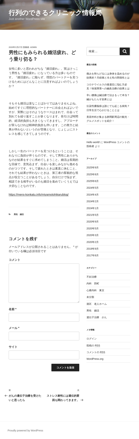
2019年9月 (93, 248)
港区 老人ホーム (97, 303)
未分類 (90, 297)
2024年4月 (93, 194)
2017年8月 (93, 255)
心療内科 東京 (95, 290)
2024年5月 (93, 187)
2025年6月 (93, 181)
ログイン (92, 338)
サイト (13, 346)
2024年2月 (93, 201)
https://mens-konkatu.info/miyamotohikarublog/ (39, 194)
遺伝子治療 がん (97, 317)
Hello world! (93, 142)
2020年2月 (93, 242)
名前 (12, 309)
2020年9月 (93, 221)
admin (33, 47)
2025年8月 (93, 174)
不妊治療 (92, 276)
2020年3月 (93, 235)
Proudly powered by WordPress (25, 430)
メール (14, 328)
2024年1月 (93, 208)
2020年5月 (93, 228)
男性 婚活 (19, 214)
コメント (14, 259)
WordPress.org (95, 358)
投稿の (93, 345)
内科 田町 (93, 283)
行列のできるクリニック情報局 (55, 12)
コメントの (96, 352)
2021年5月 (93, 214)
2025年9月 (93, 167)
